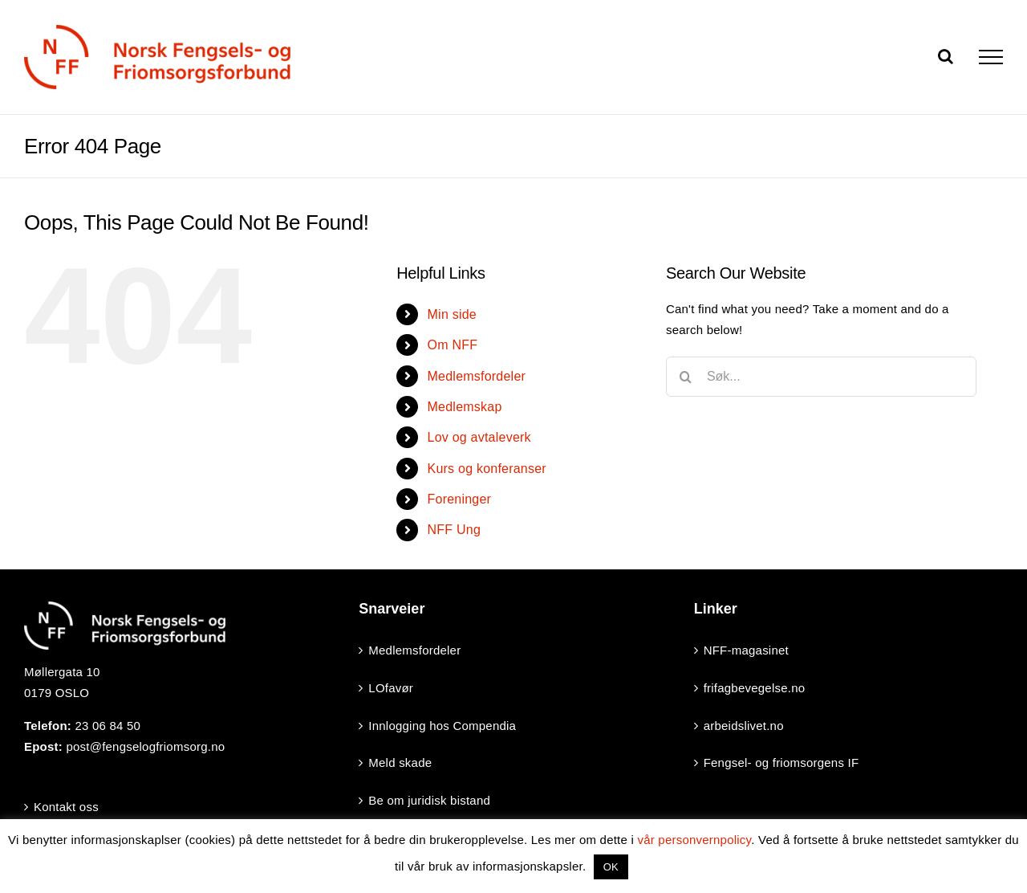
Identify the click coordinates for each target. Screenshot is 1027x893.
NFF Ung (454, 529)
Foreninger (460, 499)
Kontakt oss (66, 806)
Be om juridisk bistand (429, 800)
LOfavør (390, 688)
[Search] (686, 377)
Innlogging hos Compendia (442, 725)
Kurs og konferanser (487, 468)
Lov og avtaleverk (479, 437)
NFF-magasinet (746, 650)
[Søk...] (821, 377)
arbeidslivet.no (744, 725)
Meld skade (400, 762)
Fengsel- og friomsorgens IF (781, 762)
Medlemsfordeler (477, 376)
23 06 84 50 (107, 725)
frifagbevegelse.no (755, 688)
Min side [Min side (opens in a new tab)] (452, 314)
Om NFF (453, 345)
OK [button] (611, 867)
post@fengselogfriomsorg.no (145, 746)
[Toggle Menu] (991, 57)
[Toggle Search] (945, 56)
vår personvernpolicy (694, 839)
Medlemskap (465, 407)
